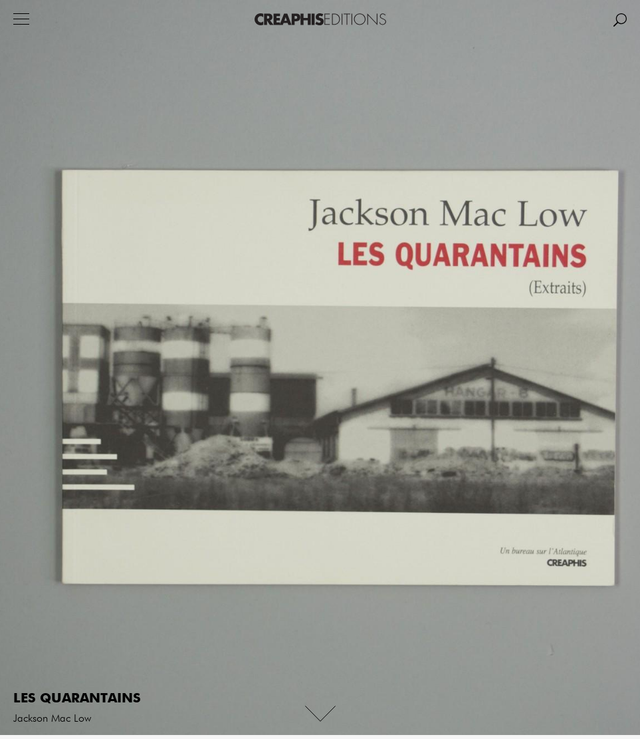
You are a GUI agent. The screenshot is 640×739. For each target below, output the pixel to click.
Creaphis (320, 19)
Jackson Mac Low (52, 719)
